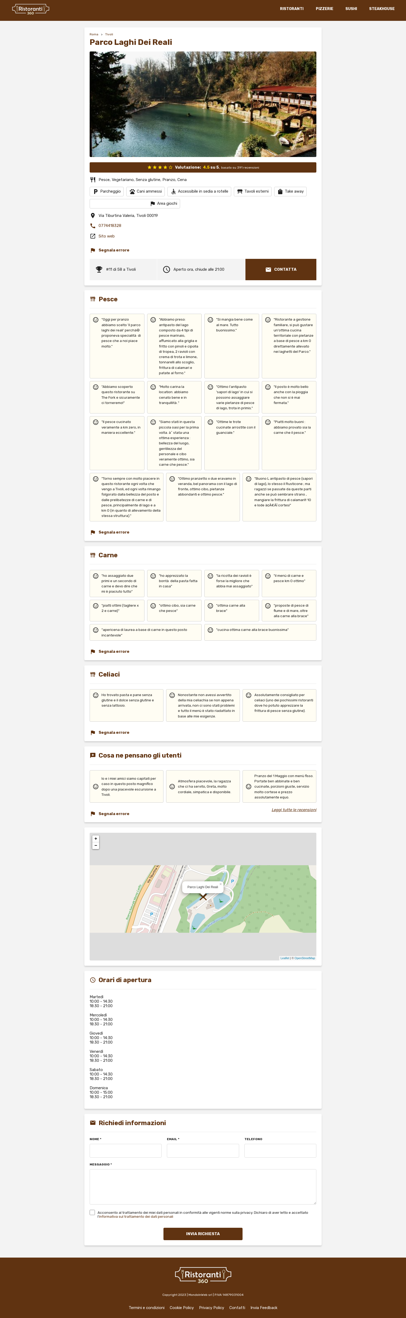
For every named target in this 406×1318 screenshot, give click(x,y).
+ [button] (95, 839)
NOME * (95, 1139)
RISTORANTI (291, 9)
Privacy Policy (211, 1308)
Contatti (237, 1308)
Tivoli (109, 34)
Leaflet (285, 958)
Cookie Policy (182, 1308)
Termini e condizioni (147, 1308)
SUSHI (350, 9)
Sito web (107, 236)
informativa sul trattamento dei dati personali (136, 1216)
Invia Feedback (263, 1308)
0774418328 (105, 226)
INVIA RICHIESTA (203, 1233)
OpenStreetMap (304, 958)
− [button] (95, 846)
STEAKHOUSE (381, 9)
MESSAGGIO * (101, 1164)
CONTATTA (281, 270)
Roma (94, 34)
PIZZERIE (323, 9)
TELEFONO (253, 1139)
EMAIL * (173, 1139)
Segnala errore (109, 250)
